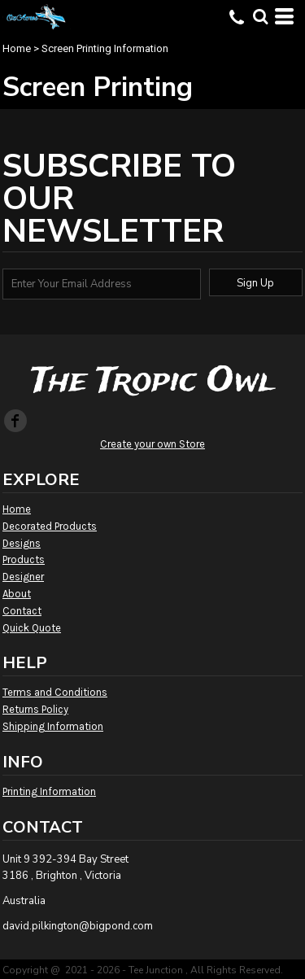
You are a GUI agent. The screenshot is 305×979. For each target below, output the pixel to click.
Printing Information (49, 791)
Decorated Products (49, 526)
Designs (21, 543)
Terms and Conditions (54, 692)
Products (23, 559)
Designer (23, 576)
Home (16, 48)
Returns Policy (35, 709)
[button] (260, 16)
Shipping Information (52, 726)
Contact (21, 611)
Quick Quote (31, 628)
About (16, 594)
